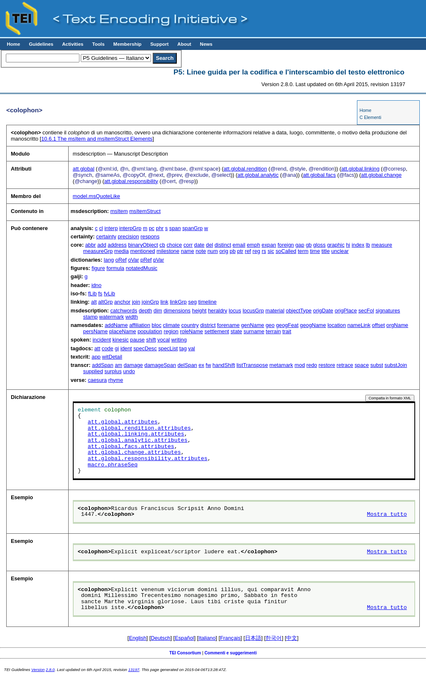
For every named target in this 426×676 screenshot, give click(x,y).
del (209, 245)
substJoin (395, 365)
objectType (299, 310)
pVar (158, 260)
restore (327, 365)
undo (129, 371)
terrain (273, 331)
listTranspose (252, 365)
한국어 (273, 638)
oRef (120, 260)
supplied (93, 371)
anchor (122, 302)
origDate (323, 310)
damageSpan (160, 365)
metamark (281, 365)
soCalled (285, 251)
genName (252, 325)
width (132, 317)
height (199, 310)
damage (133, 365)
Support (159, 44)
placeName (122, 331)
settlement (217, 331)
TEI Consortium (185, 653)
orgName (397, 325)
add (101, 245)
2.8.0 (50, 669)
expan (269, 245)
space (361, 365)
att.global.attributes (123, 422)
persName (95, 331)
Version (38, 669)
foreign (285, 245)
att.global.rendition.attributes (139, 428)
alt (94, 302)
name (187, 251)
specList (168, 348)
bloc (156, 325)
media (121, 251)
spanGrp (192, 228)
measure (382, 245)
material (275, 310)
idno (97, 285)
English (137, 638)
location (336, 325)
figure (98, 268)
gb (309, 245)
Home (13, 44)
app (96, 357)
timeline (207, 302)
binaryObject (143, 245)
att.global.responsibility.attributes (148, 459)
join (136, 302)
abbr (90, 245)
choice (174, 245)
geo (269, 325)
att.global (83, 169)
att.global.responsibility (131, 181)
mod (300, 365)
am (118, 365)
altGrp (105, 302)
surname (253, 331)
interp (111, 228)
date (199, 245)
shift (151, 340)
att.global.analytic (258, 175)
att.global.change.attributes (134, 452)
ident (126, 348)
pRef (146, 260)
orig (223, 251)
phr (160, 228)
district (207, 325)
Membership (127, 44)
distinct (223, 245)
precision (128, 236)
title (326, 251)
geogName (313, 325)
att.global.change (381, 175)
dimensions (177, 310)
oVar (133, 260)
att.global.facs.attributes (131, 447)
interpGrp (130, 228)
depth (145, 310)
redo (312, 365)
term (303, 251)
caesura (97, 380)
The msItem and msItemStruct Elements (96, 139)
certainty (106, 236)
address (117, 245)
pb (232, 251)
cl (101, 228)
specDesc (145, 348)
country (190, 325)
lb (368, 245)
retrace (345, 365)
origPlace (345, 310)
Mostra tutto (387, 514)
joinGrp (150, 302)
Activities (72, 44)
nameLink (359, 325)
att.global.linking (360, 169)
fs (100, 293)
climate (171, 325)
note (201, 251)
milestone (167, 251)
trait (286, 331)
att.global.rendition (245, 169)
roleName (191, 331)
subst (376, 365)
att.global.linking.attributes (136, 434)
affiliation (139, 325)
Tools (98, 44)
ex (201, 365)
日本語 (253, 638)
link (164, 302)
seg (192, 302)
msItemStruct (145, 211)
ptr (240, 251)
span (175, 228)
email (239, 245)
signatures (388, 310)
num (213, 251)
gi (117, 348)
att (97, 348)
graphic (335, 245)
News (206, 44)
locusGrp (253, 310)
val (191, 348)
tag (183, 348)
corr (188, 245)
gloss (319, 245)
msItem (119, 211)
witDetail (112, 357)
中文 (291, 638)
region (170, 331)
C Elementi (370, 117)
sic (270, 251)
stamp (90, 317)
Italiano (206, 638)
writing (179, 340)
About (184, 44)
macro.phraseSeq (113, 465)
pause (137, 340)
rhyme (115, 380)
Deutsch (161, 638)
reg (256, 251)
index (358, 245)
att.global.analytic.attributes (138, 440)
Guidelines (41, 44)
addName (116, 325)
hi (348, 245)
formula (115, 268)
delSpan (187, 365)
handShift (224, 365)
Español (184, 638)
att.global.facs (319, 175)
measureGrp (98, 251)
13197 (133, 669)
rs (264, 251)
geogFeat (287, 325)
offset (378, 325)
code (108, 348)
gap (299, 245)
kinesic (120, 340)
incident (101, 340)
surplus (112, 371)
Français (230, 638)
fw (208, 365)
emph (253, 245)
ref (248, 251)
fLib (92, 293)
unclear (340, 251)
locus (235, 310)
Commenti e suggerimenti (230, 653)
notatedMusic (141, 268)
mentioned (142, 251)
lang (109, 260)
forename (228, 325)
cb (162, 245)
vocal (163, 340)
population (150, 331)
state (236, 331)
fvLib (109, 293)
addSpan (102, 365)
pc (152, 228)
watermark (111, 317)
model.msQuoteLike (96, 196)
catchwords (123, 310)
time (315, 251)
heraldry (217, 310)
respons (150, 236)
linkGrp (178, 302)
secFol (366, 310)
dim (158, 310)
